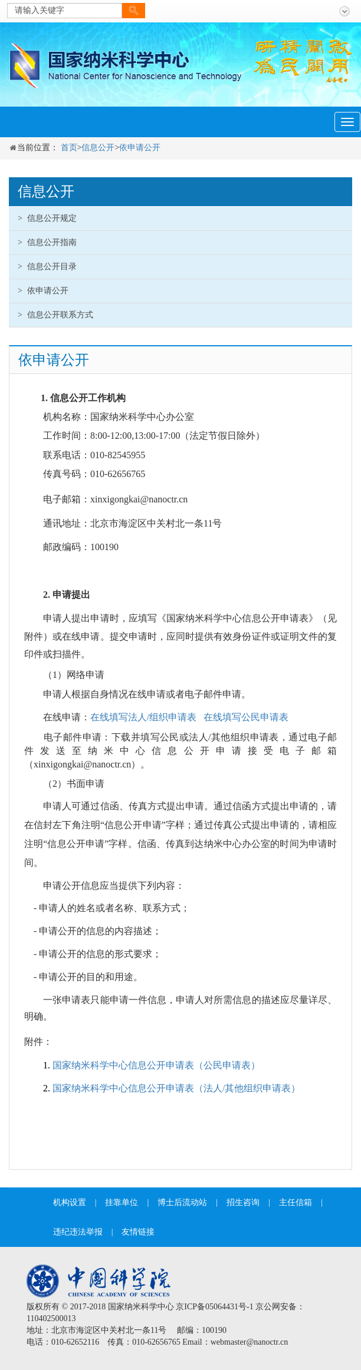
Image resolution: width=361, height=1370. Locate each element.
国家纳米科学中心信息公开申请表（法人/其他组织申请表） (176, 1088)
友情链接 (138, 1231)
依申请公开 (139, 147)
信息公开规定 (47, 218)
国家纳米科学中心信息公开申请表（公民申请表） (156, 1065)
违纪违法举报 (78, 1231)
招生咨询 (243, 1202)
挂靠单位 (121, 1202)
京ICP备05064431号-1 (214, 1306)
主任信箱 (295, 1202)
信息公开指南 (47, 242)
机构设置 (69, 1202)
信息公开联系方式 (55, 314)
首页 (69, 147)
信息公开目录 (47, 266)
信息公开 (97, 147)
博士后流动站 (182, 1202)
